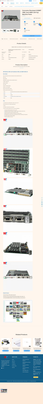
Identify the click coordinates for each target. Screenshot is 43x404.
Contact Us (14, 364)
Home (13, 359)
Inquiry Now (5, 350)
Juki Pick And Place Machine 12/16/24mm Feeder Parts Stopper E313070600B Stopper (27, 349)
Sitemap (13, 367)
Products (13, 362)
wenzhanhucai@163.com (37, 372)
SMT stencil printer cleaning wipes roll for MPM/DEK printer (16, 349)
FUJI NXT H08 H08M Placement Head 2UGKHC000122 (5, 349)
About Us (13, 361)
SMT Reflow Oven (25, 370)
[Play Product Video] (10, 19)
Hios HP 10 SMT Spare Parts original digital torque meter (37, 348)
